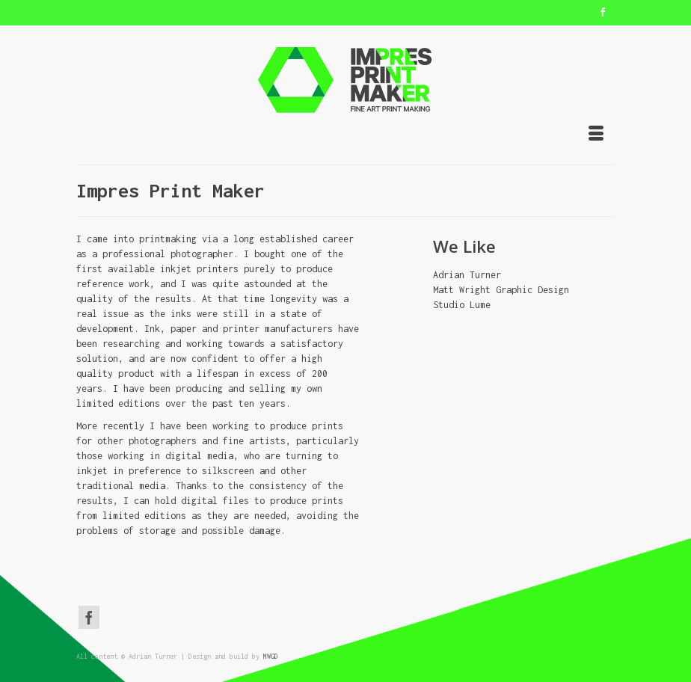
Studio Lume (462, 304)
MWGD (270, 656)
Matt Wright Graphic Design (501, 289)
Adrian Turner (467, 274)
